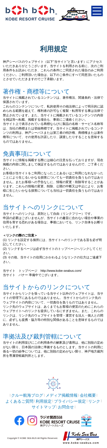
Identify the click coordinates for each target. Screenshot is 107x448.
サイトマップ (44, 407)
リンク (94, 401)
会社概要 (88, 395)
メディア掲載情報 (62, 395)
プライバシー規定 (70, 401)
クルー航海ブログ (27, 395)
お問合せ (66, 407)
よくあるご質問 (19, 401)
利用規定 (44, 401)
